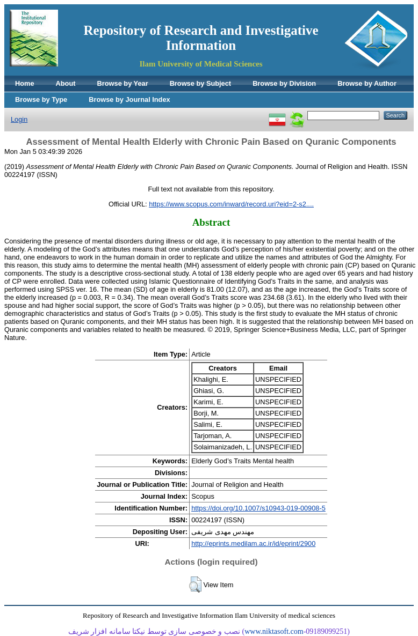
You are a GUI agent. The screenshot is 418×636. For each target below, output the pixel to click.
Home (24, 83)
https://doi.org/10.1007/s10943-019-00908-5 (258, 508)
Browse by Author (367, 83)
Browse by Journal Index (129, 99)
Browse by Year (122, 83)
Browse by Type (41, 99)
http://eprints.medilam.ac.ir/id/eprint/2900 (253, 543)
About (66, 83)
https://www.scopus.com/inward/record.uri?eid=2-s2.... (231, 204)
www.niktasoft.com (274, 631)
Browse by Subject (201, 83)
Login (19, 119)
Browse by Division (284, 83)
